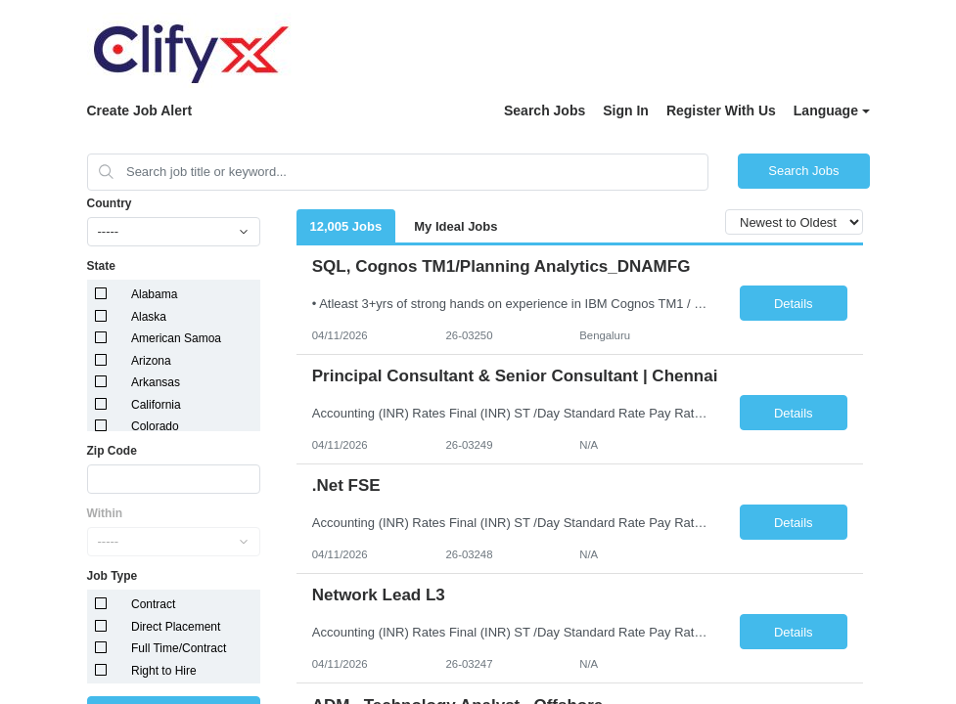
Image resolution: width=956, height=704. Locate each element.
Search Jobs (544, 110)
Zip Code (112, 451)
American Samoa (176, 338)
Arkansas (155, 382)
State (101, 266)
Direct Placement (175, 627)
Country (109, 203)
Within (105, 513)
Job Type (112, 576)
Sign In (626, 110)
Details (793, 303)
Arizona (151, 361)
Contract (153, 604)
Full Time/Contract (178, 648)
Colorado (155, 426)
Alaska (148, 317)
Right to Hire (164, 671)
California (156, 405)
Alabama (154, 294)
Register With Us (721, 110)
